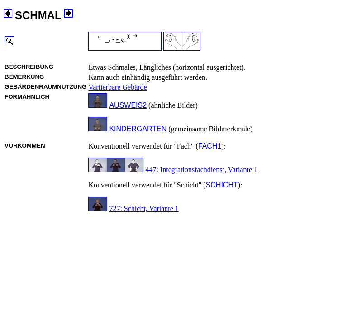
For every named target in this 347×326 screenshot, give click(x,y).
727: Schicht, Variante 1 (143, 208)
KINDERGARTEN (137, 129)
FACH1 (210, 146)
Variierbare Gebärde (117, 87)
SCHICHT (222, 185)
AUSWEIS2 (128, 105)
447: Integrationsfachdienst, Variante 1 (201, 169)
